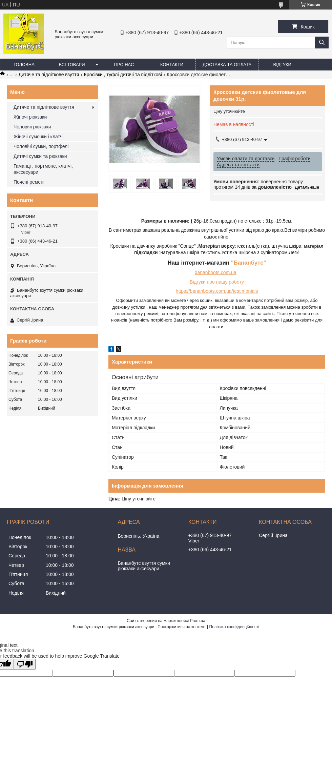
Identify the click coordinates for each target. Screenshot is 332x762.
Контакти (171, 64)
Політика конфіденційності (234, 626)
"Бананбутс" (248, 263)
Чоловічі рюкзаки (32, 126)
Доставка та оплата (227, 64)
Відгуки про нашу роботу (217, 282)
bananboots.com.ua (215, 272)
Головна (24, 64)
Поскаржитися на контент (182, 626)
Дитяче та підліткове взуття (49, 74)
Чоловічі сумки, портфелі (41, 146)
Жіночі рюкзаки (30, 117)
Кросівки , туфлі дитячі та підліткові (123, 74)
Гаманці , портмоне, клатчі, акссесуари (43, 169)
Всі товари (72, 64)
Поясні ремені (29, 182)
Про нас (124, 64)
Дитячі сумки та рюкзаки (40, 156)
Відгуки (282, 64)
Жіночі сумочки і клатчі (38, 136)
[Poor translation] (25, 664)
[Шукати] (322, 42)
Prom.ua (197, 620)
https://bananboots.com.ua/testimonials (217, 291)
